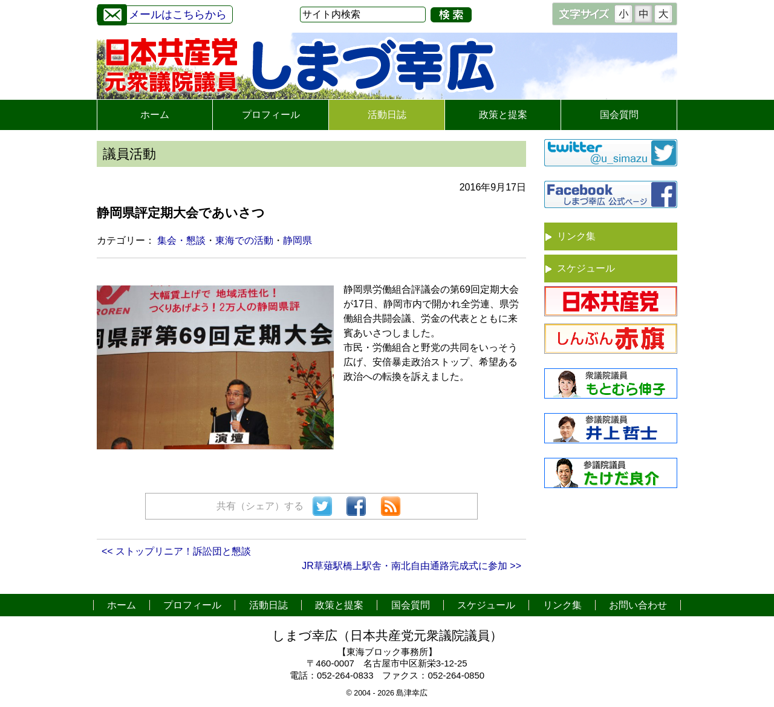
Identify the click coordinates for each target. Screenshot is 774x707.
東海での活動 (244, 240)
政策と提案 (503, 114)
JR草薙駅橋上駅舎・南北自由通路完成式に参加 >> (411, 566)
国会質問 (619, 114)
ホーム (154, 114)
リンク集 (576, 236)
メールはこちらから (162, 13)
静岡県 (297, 240)
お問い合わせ (638, 605)
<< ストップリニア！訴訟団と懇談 (176, 551)
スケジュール (586, 268)
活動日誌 (387, 114)
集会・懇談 (181, 240)
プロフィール (271, 114)
